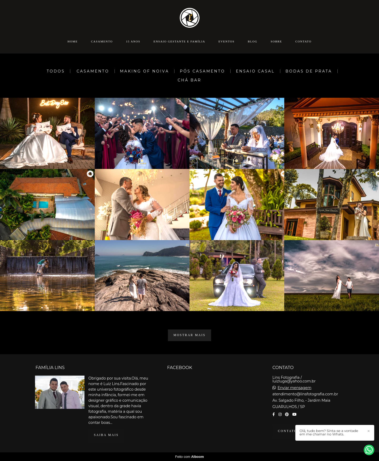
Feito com (189, 457)
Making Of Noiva (144, 71)
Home (73, 41)
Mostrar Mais (189, 335)
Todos (56, 71)
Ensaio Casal (255, 71)
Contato (303, 41)
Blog (252, 41)
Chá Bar (189, 80)
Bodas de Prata (309, 71)
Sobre (276, 41)
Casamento (102, 41)
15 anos (133, 41)
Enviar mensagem (294, 388)
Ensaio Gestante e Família (179, 41)
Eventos (226, 41)
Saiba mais (106, 435)
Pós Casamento (202, 71)
